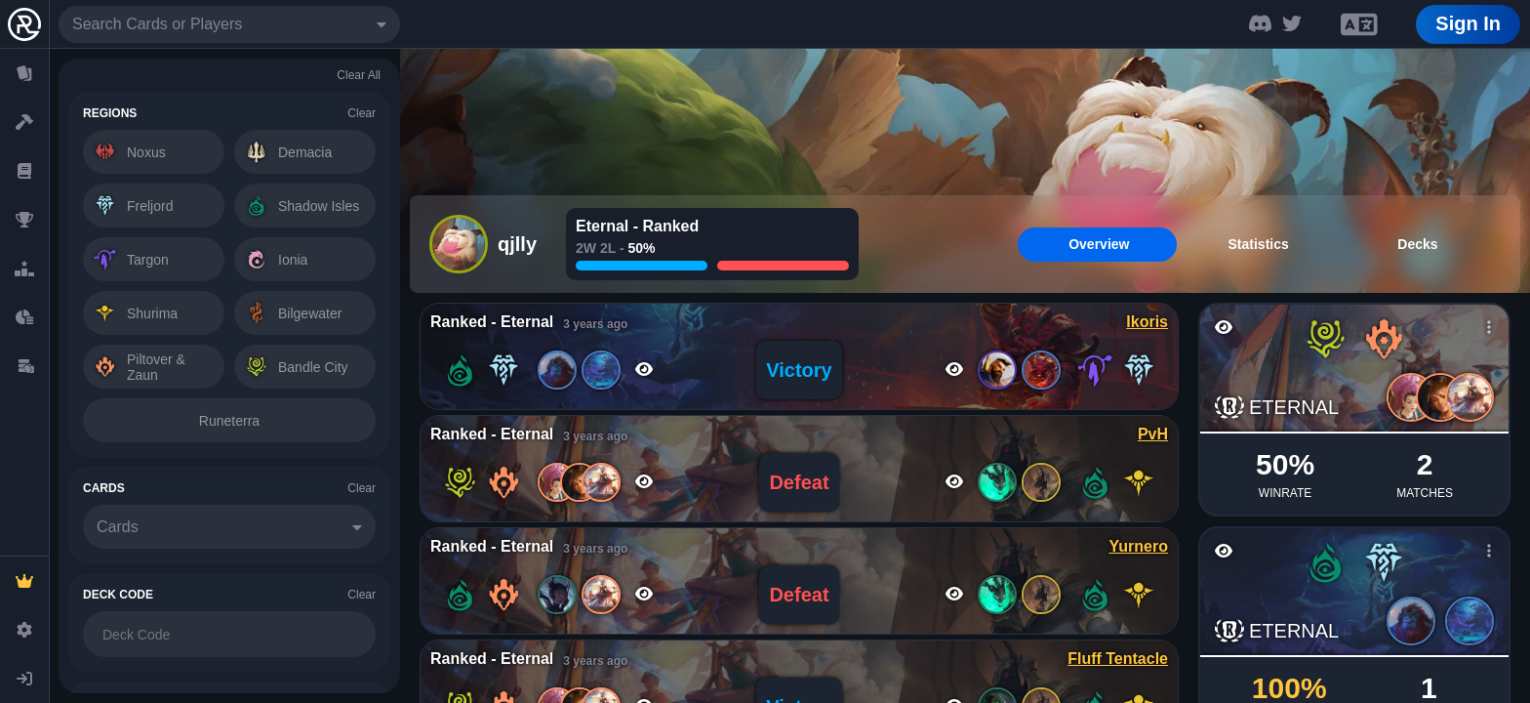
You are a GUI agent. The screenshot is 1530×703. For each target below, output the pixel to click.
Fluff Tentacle (1117, 658)
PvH (1153, 434)
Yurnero (1138, 546)
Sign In (1468, 23)
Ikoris (1147, 321)
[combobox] (229, 24)
